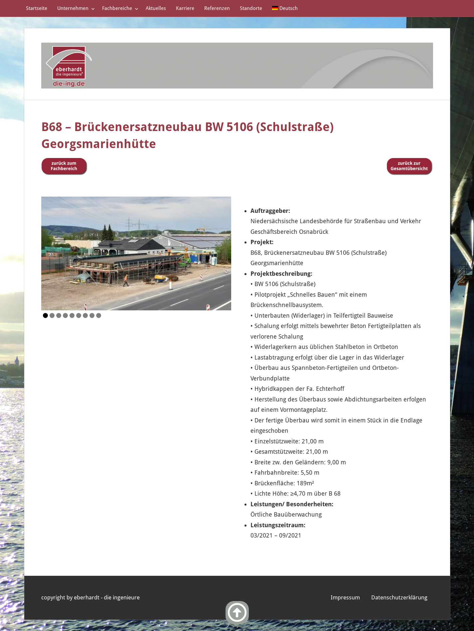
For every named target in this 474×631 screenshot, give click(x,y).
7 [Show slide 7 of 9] (85, 315)
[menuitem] (285, 8)
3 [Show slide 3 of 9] (58, 315)
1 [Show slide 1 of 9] (45, 315)
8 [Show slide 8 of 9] (91, 315)
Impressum (345, 597)
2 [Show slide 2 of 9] (52, 315)
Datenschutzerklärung (399, 597)
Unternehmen (76, 8)
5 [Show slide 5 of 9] (72, 315)
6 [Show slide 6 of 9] (78, 315)
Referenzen (217, 8)
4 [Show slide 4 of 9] (65, 315)
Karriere (185, 8)
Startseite (36, 8)
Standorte (251, 8)
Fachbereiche (120, 8)
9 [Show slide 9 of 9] (98, 315)
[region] (136, 254)
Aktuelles (156, 8)
